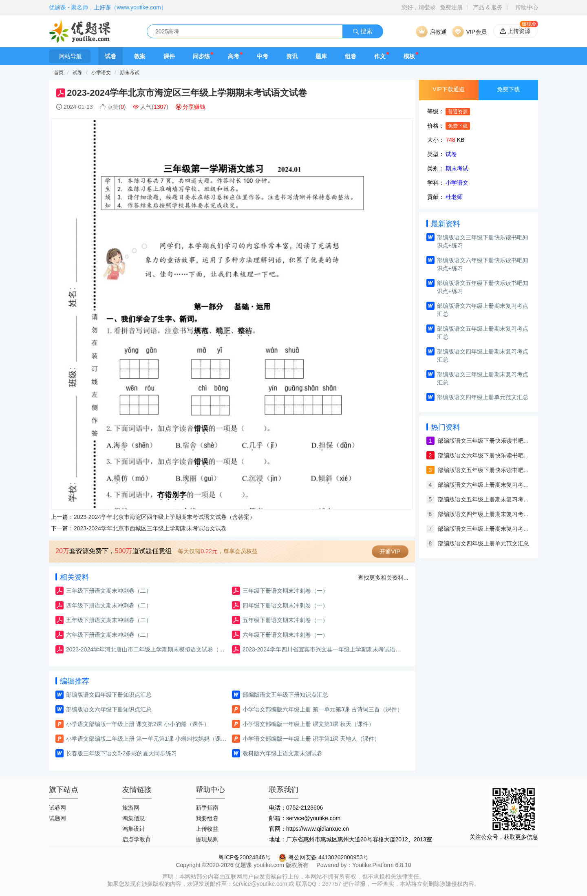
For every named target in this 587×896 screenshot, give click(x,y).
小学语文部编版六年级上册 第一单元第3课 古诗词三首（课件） (323, 709)
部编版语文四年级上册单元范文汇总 (482, 397)
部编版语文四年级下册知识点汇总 (109, 694)
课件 (169, 56)
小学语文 (101, 72)
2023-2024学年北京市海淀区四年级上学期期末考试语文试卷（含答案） (164, 517)
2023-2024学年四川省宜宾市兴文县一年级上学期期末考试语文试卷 (324, 649)
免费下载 (508, 89)
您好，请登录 (419, 7)
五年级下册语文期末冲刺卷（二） (109, 620)
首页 (59, 72)
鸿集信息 (133, 818)
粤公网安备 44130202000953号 (323, 857)
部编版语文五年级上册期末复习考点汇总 (482, 332)
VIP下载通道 (449, 89)
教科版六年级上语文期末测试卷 (282, 753)
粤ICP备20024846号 (244, 857)
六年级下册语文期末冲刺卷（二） (109, 634)
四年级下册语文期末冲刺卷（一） (285, 605)
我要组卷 (207, 818)
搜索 (363, 31)
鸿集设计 (133, 828)
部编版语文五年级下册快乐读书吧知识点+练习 (482, 287)
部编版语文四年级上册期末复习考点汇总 (482, 355)
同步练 (201, 56)
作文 (380, 56)
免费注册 (451, 7)
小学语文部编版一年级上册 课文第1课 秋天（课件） (309, 724)
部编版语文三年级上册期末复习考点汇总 (482, 378)
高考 (233, 56)
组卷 (350, 56)
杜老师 (454, 197)
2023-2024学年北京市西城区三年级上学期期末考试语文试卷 (150, 528)
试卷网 (57, 807)
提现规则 (207, 839)
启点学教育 (136, 839)
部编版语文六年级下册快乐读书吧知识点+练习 (482, 264)
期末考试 (129, 72)
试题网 (57, 818)
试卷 (110, 56)
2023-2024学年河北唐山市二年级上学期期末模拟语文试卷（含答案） (148, 649)
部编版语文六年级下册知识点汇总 (109, 709)
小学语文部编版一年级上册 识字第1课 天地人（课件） (311, 738)
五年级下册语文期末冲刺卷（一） (285, 620)
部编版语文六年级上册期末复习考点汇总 (482, 309)
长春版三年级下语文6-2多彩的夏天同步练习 (121, 753)
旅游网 (130, 807)
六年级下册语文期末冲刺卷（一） (285, 634)
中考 (262, 56)
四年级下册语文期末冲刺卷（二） (109, 605)
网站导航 (69, 56)
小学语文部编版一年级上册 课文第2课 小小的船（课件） (138, 724)
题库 (321, 56)
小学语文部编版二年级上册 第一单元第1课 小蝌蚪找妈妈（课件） (148, 738)
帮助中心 (526, 7)
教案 (140, 56)
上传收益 (207, 828)
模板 (409, 56)
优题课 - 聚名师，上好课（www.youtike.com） (108, 7)
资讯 (292, 56)
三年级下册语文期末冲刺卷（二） (109, 590)
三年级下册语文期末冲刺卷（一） (285, 590)
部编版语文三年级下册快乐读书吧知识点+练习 (482, 241)
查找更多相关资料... (383, 577)
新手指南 (207, 807)
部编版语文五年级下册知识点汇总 (285, 694)
